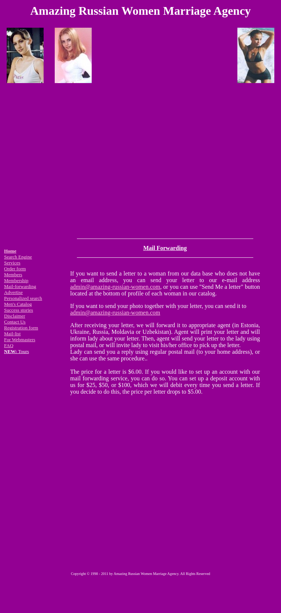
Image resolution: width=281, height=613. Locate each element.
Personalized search (23, 298)
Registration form (21, 328)
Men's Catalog (18, 304)
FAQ (8, 345)
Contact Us (15, 322)
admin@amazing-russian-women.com (115, 287)
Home (10, 251)
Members (13, 274)
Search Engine (18, 257)
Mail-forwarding (20, 286)
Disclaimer (14, 316)
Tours (16, 351)
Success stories (18, 310)
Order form (15, 268)
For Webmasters (19, 339)
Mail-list (12, 333)
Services (12, 263)
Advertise (13, 292)
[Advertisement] (139, 159)
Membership (16, 280)
